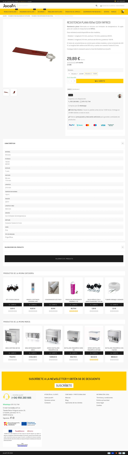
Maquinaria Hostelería (28, 11)
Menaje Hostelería (11, 11)
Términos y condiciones (104, 398)
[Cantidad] (71, 81)
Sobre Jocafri (49, 398)
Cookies (99, 405)
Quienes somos (50, 400)
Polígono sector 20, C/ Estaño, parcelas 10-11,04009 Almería (14, 412)
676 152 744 (15, 404)
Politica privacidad (102, 400)
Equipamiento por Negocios (92, 12)
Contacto (48, 403)
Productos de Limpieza (72, 12)
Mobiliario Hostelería (55, 12)
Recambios (42, 11)
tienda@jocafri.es (14, 408)
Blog (66, 400)
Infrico (70, 89)
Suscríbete (64, 385)
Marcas (113, 12)
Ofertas (106, 12)
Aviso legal (100, 403)
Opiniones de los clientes (73, 403)
